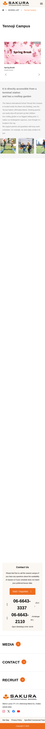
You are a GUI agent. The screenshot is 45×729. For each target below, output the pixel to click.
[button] (23, 591)
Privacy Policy (16, 720)
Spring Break (9, 68)
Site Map (5, 720)
